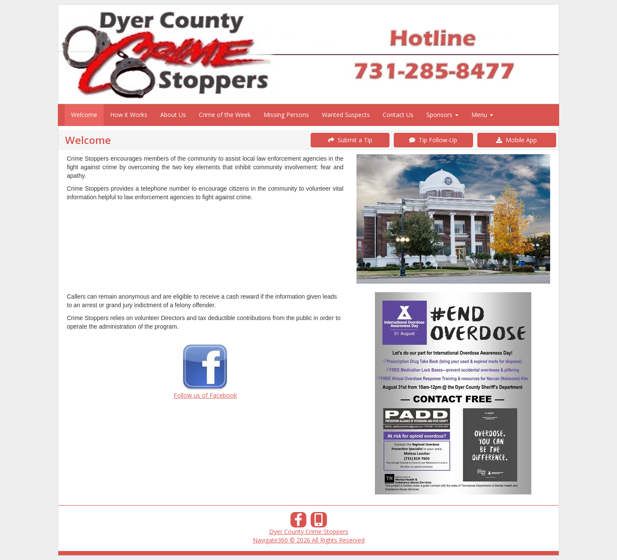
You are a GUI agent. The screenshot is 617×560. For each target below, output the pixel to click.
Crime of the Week (225, 115)
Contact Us (398, 115)
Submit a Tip (350, 140)
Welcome (84, 115)
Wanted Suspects (346, 115)
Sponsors (442, 115)
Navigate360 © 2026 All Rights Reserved (309, 540)
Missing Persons (286, 115)
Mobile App (516, 140)
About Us (173, 115)
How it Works (128, 115)
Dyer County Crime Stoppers (308, 531)
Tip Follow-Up (433, 140)
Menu (482, 115)
